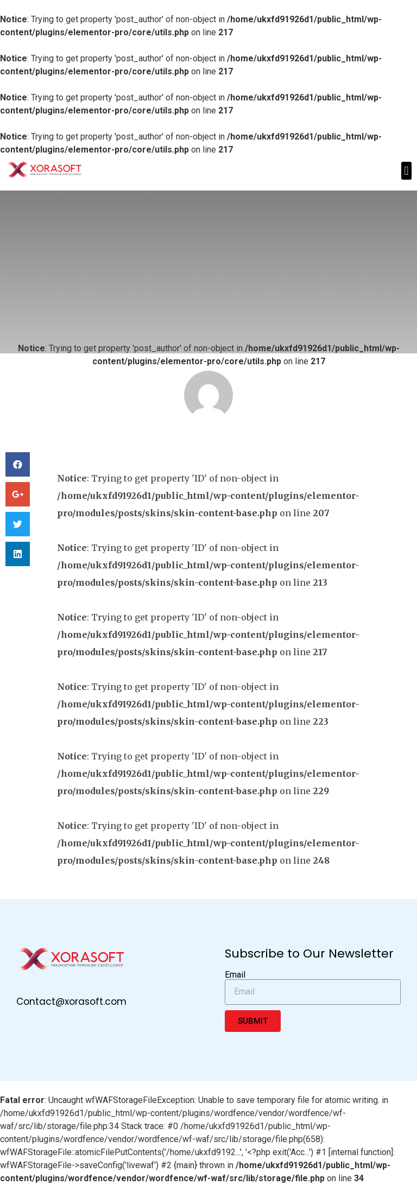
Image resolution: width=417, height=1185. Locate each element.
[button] (406, 171)
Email (235, 975)
